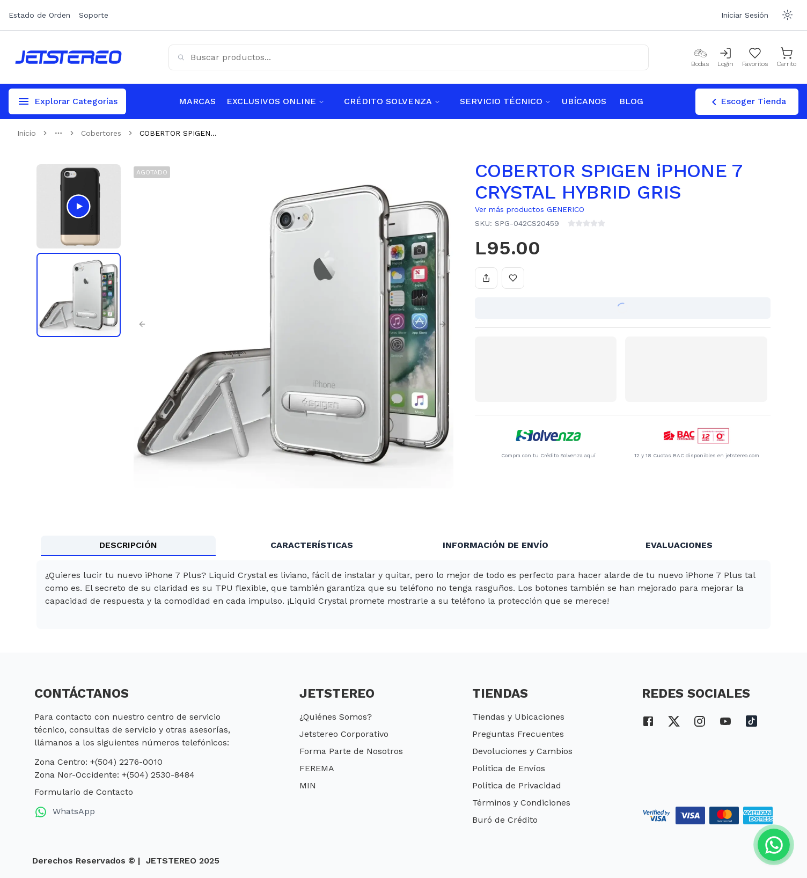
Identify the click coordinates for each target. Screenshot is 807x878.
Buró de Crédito (505, 820)
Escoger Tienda (747, 102)
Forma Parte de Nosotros (351, 751)
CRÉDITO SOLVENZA (392, 101)
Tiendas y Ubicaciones (518, 717)
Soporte (93, 15)
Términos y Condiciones (521, 802)
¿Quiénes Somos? (335, 717)
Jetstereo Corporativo (343, 734)
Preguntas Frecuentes (518, 734)
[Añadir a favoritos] (513, 278)
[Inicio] (68, 57)
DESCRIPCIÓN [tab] (128, 545)
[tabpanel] (403, 594)
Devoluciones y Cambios (522, 751)
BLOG (631, 101)
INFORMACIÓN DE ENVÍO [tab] (495, 545)
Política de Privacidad (516, 785)
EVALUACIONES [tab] (679, 545)
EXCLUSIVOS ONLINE (275, 101)
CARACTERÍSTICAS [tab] (311, 545)
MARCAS (197, 101)
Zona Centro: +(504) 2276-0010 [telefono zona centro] (98, 762)
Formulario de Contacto (83, 792)
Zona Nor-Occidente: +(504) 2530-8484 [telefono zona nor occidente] (114, 775)
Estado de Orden (39, 15)
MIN (307, 785)
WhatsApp (64, 812)
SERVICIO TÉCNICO (505, 101)
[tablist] (403, 546)
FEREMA (316, 768)
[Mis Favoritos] (755, 57)
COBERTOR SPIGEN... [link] (178, 133)
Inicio (26, 133)
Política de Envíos (508, 768)
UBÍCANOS (584, 101)
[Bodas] (700, 57)
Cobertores (101, 133)
